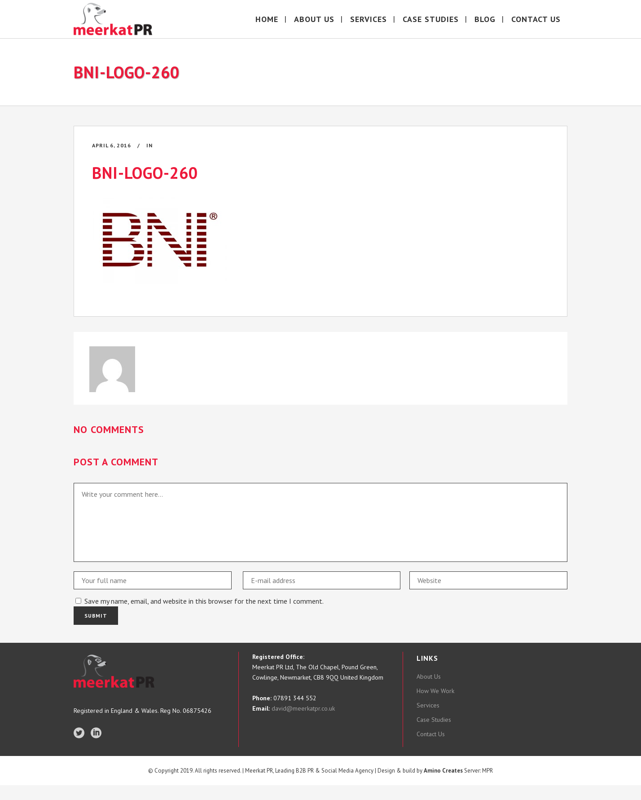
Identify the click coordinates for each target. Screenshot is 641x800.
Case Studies (434, 720)
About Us (429, 676)
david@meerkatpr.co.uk (302, 708)
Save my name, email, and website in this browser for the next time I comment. (204, 601)
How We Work (435, 691)
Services (428, 705)
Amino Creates (443, 785)
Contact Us (431, 734)
